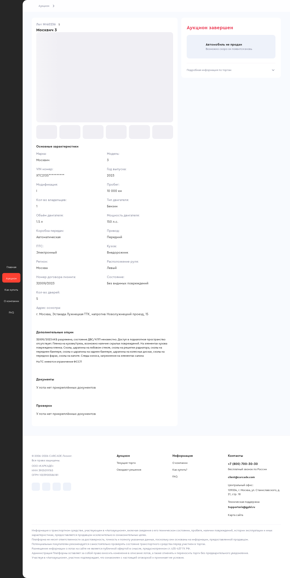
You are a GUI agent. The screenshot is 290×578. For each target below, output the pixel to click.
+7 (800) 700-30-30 (243, 464)
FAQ (174, 476)
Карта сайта (235, 515)
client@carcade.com (241, 477)
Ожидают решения (129, 469)
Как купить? (179, 469)
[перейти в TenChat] (67, 487)
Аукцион (44, 6)
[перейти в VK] (36, 487)
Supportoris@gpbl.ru (241, 507)
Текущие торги (126, 463)
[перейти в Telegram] (46, 487)
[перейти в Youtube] (57, 487)
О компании (180, 463)
